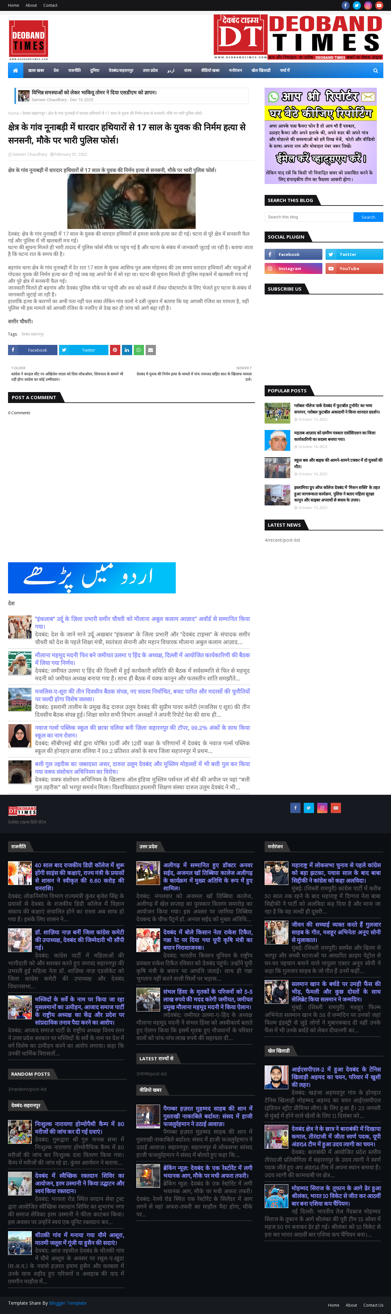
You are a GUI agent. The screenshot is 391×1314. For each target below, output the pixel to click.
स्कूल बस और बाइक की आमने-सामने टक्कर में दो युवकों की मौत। (338, 463)
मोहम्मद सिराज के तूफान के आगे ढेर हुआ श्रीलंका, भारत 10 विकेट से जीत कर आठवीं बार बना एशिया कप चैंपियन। (336, 1196)
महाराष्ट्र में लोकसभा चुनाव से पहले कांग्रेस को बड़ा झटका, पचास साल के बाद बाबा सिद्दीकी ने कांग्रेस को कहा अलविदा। (336, 873)
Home (13, 5)
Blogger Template (68, 1303)
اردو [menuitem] (170, 70)
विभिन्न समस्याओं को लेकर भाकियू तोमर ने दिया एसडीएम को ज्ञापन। (94, 93)
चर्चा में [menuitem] (285, 70)
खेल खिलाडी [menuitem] (260, 70)
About (31, 5)
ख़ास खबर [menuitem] (36, 70)
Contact (50, 5)
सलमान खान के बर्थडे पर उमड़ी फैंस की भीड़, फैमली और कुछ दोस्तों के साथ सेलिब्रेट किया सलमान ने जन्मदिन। (336, 992)
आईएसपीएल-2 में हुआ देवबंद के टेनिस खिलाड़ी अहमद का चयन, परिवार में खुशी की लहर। (336, 1077)
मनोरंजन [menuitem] (235, 70)
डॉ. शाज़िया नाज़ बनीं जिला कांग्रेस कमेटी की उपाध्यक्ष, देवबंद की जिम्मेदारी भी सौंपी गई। (79, 940)
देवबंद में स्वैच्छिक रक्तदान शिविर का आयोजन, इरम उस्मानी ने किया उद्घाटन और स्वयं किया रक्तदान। (79, 1184)
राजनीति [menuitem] (74, 70)
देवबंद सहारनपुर (33, 113)
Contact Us (373, 1305)
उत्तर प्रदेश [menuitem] (150, 70)
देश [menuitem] (56, 70)
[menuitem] (15, 70)
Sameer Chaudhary (30, 154)
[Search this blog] (309, 217)
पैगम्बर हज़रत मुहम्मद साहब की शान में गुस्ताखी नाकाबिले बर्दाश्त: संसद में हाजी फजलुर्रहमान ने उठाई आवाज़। (208, 1116)
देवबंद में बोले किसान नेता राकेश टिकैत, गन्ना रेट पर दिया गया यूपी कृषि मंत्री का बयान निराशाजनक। (208, 940)
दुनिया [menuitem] (94, 70)
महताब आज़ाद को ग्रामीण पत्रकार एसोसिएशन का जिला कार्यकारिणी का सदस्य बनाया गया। (334, 436)
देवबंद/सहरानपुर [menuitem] (121, 70)
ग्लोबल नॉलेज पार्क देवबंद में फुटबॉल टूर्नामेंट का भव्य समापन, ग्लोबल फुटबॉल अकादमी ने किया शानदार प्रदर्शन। (337, 409)
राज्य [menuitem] (187, 70)
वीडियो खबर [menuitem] (210, 70)
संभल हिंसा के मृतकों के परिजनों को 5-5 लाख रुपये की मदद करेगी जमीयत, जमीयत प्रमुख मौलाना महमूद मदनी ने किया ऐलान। (208, 1000)
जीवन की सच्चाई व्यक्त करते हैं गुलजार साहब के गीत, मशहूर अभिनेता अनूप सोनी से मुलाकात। (336, 932)
